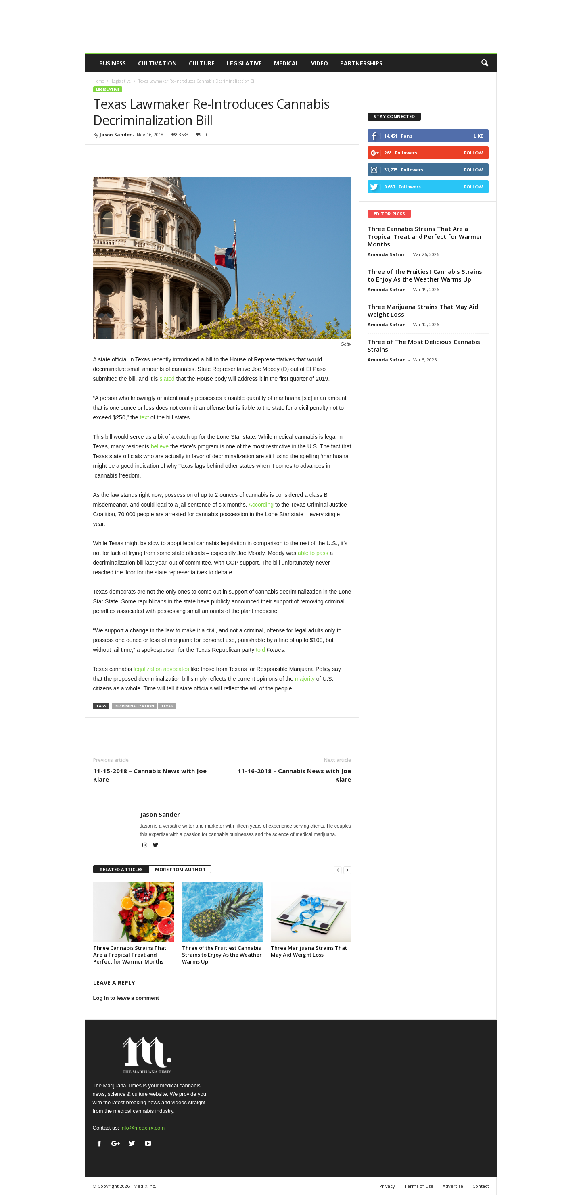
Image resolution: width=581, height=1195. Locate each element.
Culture (202, 63)
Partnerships (361, 63)
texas (167, 706)
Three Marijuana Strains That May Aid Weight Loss (309, 951)
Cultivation (157, 63)
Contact (480, 1186)
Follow (473, 153)
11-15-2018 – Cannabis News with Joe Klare (150, 775)
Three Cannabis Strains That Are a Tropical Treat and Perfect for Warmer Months (129, 954)
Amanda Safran (387, 254)
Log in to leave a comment (126, 998)
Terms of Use (418, 1186)
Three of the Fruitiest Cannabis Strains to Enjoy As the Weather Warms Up (222, 954)
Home (98, 81)
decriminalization (134, 706)
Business (112, 63)
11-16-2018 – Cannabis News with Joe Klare (294, 775)
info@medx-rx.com (143, 1128)
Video (319, 63)
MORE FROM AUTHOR (180, 869)
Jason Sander (116, 134)
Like (478, 136)
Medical (286, 63)
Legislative (244, 63)
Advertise (453, 1186)
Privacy (387, 1186)
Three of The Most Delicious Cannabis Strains (424, 345)
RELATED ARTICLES (121, 869)
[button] (484, 63)
